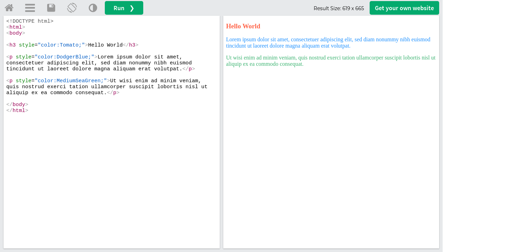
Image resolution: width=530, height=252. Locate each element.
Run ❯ (124, 8)
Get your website (404, 8)
